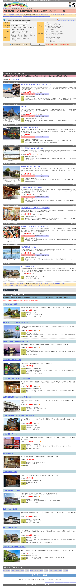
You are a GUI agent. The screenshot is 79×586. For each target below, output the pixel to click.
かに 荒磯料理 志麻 (27, 266)
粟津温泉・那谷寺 (40, 14)
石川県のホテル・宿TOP (10, 290)
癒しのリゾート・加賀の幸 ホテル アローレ (34, 226)
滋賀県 (41, 570)
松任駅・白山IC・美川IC (16, 16)
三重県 (22, 570)
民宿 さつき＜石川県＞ (11, 509)
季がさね (23, 106)
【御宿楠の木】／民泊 (10, 472)
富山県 (27, 570)
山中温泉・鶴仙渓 (18, 14)
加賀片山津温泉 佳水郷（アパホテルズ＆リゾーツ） (36, 84)
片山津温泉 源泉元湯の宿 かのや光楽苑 (16, 378)
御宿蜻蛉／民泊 (8, 453)
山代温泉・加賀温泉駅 (8, 14)
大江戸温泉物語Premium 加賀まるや (32, 148)
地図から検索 (17, 79)
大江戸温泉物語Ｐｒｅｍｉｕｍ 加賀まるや (17, 397)
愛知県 (17, 570)
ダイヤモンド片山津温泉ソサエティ (14, 547)
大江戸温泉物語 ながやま (28, 247)
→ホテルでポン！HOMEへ (39, 575)
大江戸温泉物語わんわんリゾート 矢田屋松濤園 (35, 208)
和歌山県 (65, 570)
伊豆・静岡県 (6, 570)
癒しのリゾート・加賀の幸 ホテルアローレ (17, 323)
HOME (4, 8)
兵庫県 (55, 570)
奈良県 (60, 570)
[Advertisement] (39, 59)
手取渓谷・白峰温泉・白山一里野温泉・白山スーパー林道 (36, 16)
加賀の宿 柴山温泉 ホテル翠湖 (30, 166)
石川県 (8, 8)
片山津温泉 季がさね (10, 434)
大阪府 (50, 570)
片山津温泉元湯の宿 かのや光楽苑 (31, 187)
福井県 (36, 570)
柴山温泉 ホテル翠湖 (10, 304)
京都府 (46, 570)
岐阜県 (12, 570)
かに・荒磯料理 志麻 (10, 527)
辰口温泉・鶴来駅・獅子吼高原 (52, 14)
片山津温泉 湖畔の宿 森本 (29, 127)
